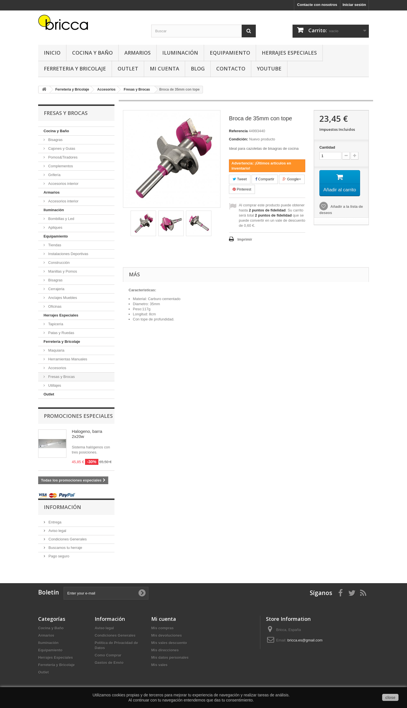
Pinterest (242, 189)
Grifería (53, 175)
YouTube (269, 68)
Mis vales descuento (169, 643)
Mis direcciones (165, 650)
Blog (198, 68)
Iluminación (180, 52)
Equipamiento (230, 52)
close (390, 697)
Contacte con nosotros (317, 5)
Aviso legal (56, 531)
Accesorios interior (63, 183)
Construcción (58, 262)
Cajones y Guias (61, 148)
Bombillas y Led (60, 219)
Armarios (137, 52)
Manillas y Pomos (62, 271)
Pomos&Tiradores (62, 157)
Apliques (54, 227)
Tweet (240, 179)
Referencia (238, 131)
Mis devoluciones (166, 635)
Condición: (238, 139)
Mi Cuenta (164, 68)
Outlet (128, 68)
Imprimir (244, 239)
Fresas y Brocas (61, 377)
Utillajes (54, 385)
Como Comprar (108, 655)
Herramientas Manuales (67, 359)
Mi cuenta (163, 618)
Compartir (264, 179)
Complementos (60, 166)
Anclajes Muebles (62, 298)
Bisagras (54, 140)
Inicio (52, 52)
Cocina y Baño (92, 52)
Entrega (54, 522)
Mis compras (162, 628)
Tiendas (54, 245)
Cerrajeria (55, 289)
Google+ (292, 179)
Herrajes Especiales (289, 52)
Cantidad (327, 147)
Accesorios (56, 368)
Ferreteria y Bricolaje (75, 68)
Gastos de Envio (109, 662)
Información (62, 507)
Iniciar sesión (354, 5)
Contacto (230, 68)
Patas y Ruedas (60, 333)
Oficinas (54, 306)
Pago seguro (58, 556)
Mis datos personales (170, 657)
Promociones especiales (78, 415)
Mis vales (159, 665)
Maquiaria (55, 350)
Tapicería (55, 324)
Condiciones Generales (67, 539)
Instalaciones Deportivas (67, 254)
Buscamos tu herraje (64, 548)
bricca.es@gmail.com (304, 640)
